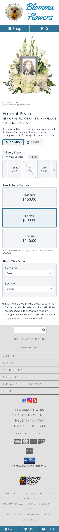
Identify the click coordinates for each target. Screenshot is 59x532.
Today (34, 156)
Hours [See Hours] (49, 529)
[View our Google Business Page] (24, 402)
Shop (14, 28)
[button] (29, 461)
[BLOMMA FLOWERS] (29, 20)
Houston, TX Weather (15, 503)
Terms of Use (29, 519)
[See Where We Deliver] (29, 347)
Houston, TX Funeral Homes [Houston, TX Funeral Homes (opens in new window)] (21, 493)
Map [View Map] (29, 529)
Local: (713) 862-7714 (29, 426)
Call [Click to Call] (10, 529)
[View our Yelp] (35, 402)
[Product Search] (30, 330)
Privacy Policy (15, 514)
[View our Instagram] (29, 402)
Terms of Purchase (38, 514)
